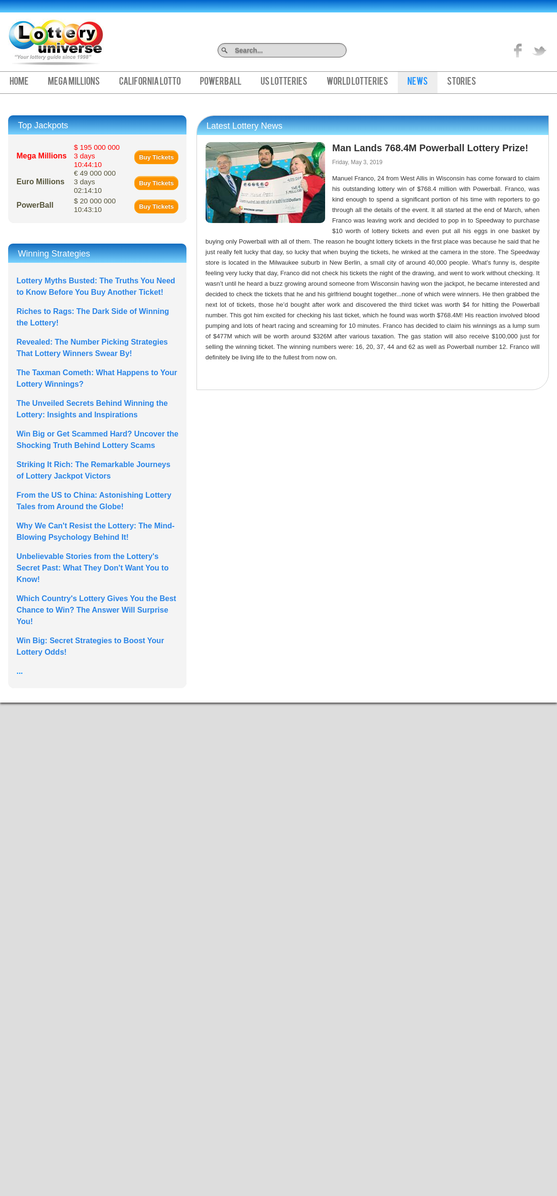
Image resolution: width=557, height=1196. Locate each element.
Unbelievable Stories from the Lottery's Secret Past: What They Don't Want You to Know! (92, 567)
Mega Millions (74, 82)
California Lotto (150, 82)
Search (343, 50)
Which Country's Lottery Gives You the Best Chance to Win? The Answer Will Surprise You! (96, 610)
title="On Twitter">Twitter (539, 50)
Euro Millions (40, 182)
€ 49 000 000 (95, 181)
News (417, 82)
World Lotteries (357, 82)
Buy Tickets (156, 157)
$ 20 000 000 (95, 205)
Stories (461, 82)
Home (19, 82)
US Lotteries (284, 82)
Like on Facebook (518, 50)
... (19, 671)
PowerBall (220, 82)
